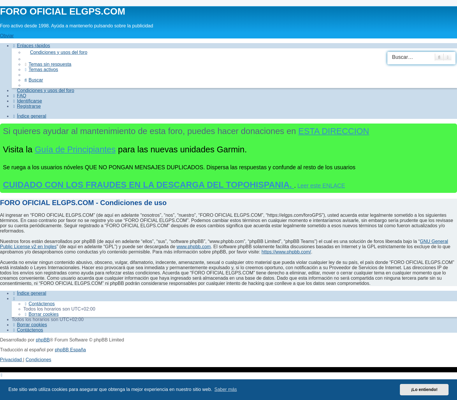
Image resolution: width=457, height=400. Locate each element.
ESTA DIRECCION (333, 131)
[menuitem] (240, 52)
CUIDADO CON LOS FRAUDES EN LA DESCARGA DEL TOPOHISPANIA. (148, 184)
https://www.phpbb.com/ (286, 251)
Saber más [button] (226, 389)
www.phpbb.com (194, 246)
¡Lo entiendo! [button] (424, 389)
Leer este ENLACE (321, 185)
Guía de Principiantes (75, 149)
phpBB (43, 339)
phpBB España (70, 349)
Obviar (7, 35)
